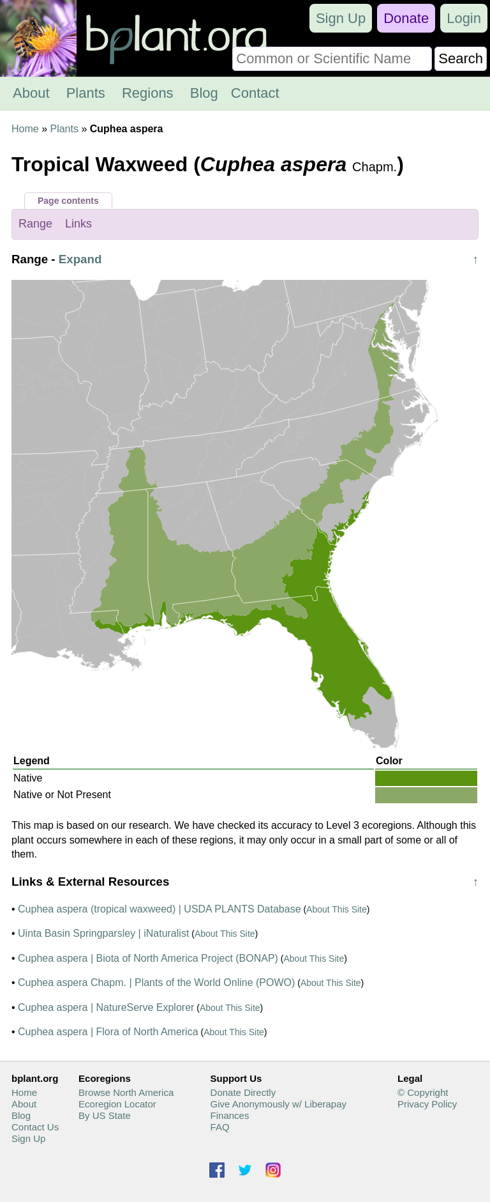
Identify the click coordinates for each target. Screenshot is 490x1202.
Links (78, 223)
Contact (255, 93)
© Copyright (422, 1092)
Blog (204, 93)
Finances (230, 1115)
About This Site (336, 909)
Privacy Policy (427, 1103)
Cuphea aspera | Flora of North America (108, 1031)
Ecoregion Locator (117, 1103)
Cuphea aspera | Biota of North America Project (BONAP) (148, 958)
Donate (406, 18)
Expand (80, 259)
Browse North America (126, 1092)
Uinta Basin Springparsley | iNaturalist (103, 933)
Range (35, 223)
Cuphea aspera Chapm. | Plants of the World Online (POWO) (156, 982)
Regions (148, 93)
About (31, 93)
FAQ (220, 1126)
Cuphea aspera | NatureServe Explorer (106, 1007)
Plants (85, 93)
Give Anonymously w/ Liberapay (278, 1103)
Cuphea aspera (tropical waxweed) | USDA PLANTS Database (159, 909)
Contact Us (35, 1126)
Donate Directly (243, 1092)
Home (25, 128)
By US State (104, 1115)
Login (464, 18)
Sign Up (341, 18)
